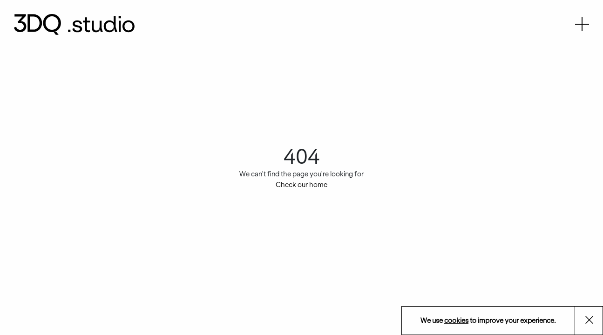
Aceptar (594, 321)
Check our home (301, 185)
